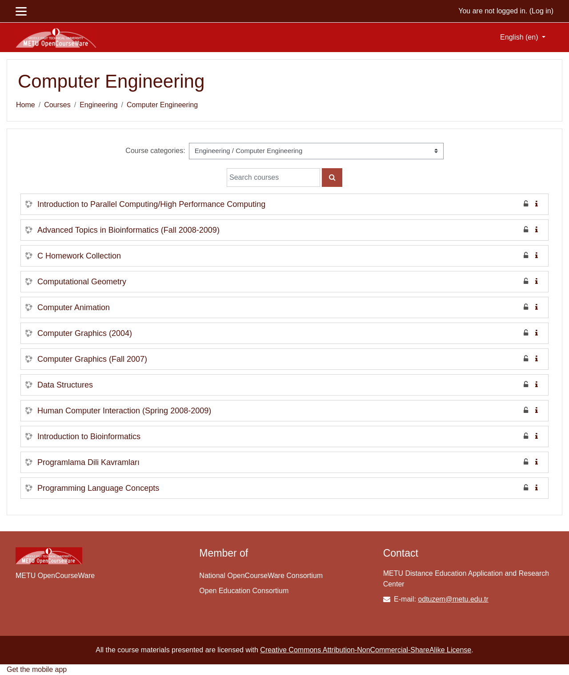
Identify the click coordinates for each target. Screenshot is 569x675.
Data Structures (65, 384)
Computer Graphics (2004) (84, 333)
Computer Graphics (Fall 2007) (92, 359)
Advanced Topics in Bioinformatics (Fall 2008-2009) (128, 230)
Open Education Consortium (244, 590)
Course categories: (155, 150)
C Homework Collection (79, 255)
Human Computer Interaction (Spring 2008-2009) (124, 410)
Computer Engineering (162, 105)
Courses (57, 105)
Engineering (98, 105)
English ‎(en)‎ (520, 37)
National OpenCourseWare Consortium (261, 575)
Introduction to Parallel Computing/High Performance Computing (151, 204)
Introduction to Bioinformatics (88, 436)
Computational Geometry (81, 281)
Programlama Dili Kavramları (88, 462)
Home (25, 105)
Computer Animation (73, 307)
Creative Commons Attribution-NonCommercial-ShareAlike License (365, 650)
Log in (541, 11)
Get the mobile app (37, 669)
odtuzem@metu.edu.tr (453, 599)
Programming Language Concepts (98, 488)
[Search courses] (273, 177)
